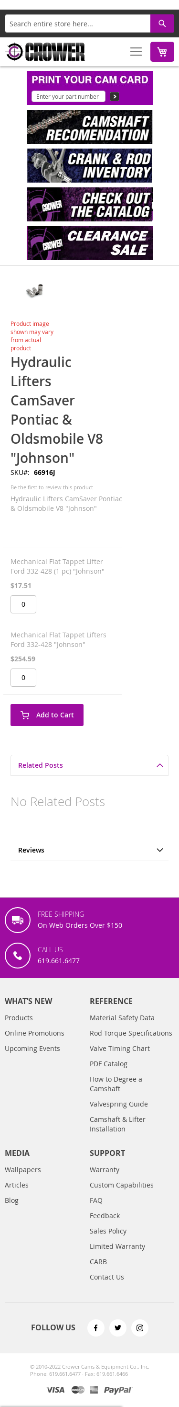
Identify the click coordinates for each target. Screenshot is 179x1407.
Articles (17, 1194)
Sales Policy (108, 1240)
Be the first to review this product (52, 487)
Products (19, 1027)
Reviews (31, 849)
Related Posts (40, 765)
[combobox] (89, 23)
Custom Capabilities (122, 1194)
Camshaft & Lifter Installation (118, 1133)
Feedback (105, 1225)
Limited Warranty (117, 1255)
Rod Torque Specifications (131, 1042)
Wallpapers (23, 1179)
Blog (12, 1209)
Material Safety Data (122, 1027)
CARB (98, 1271)
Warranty (104, 1179)
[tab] (89, 765)
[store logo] (45, 51)
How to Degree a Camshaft (116, 1093)
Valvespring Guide (119, 1113)
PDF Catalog (108, 1073)
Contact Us (107, 1286)
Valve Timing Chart (120, 1057)
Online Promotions (34, 1042)
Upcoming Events (32, 1057)
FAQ (96, 1209)
